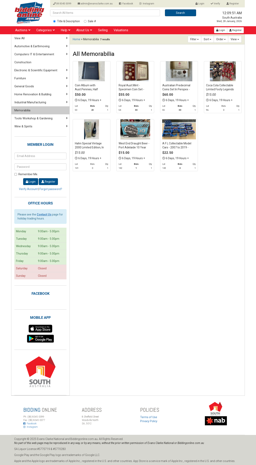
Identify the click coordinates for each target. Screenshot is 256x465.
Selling (103, 30)
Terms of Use (148, 417)
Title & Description (66, 21)
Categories (45, 30)
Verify (215, 3)
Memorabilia (22, 110)
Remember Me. (26, 174)
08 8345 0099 (62, 3)
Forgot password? (51, 189)
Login (199, 3)
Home (76, 39)
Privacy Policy (148, 421)
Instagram (146, 3)
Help (65, 30)
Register (232, 3)
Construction (22, 62)
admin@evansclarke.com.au (95, 3)
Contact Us (44, 214)
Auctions (22, 30)
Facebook (126, 3)
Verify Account (28, 189)
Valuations (121, 30)
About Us (84, 30)
